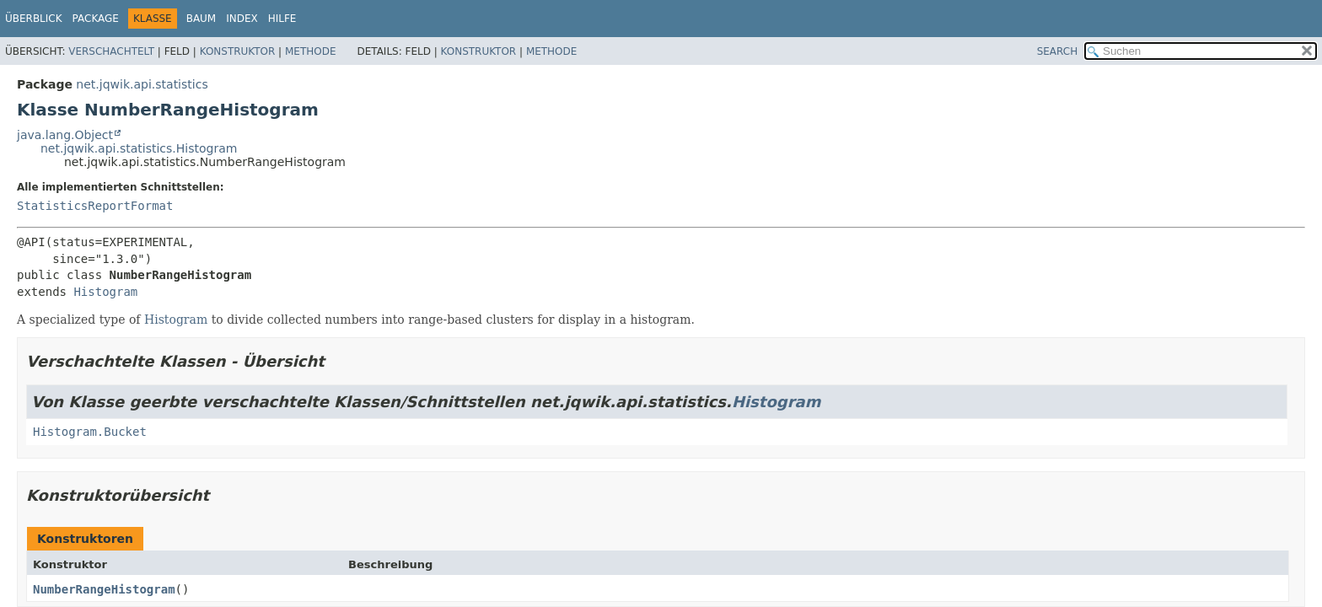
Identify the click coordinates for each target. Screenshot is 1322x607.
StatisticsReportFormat (95, 205)
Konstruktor (238, 51)
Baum (201, 18)
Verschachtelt (111, 51)
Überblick (33, 18)
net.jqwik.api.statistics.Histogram (138, 148)
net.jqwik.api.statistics (141, 84)
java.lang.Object (65, 135)
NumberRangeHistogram (104, 589)
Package (96, 18)
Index (242, 18)
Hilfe (282, 18)
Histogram (105, 291)
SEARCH (1057, 51)
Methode (310, 51)
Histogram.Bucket (90, 431)
